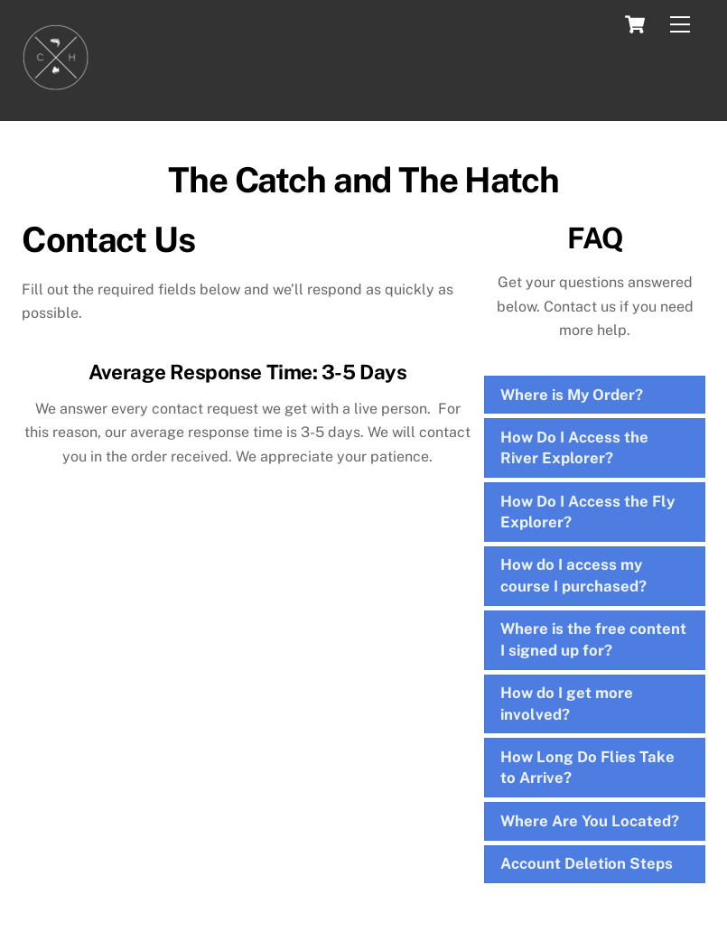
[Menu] (680, 24)
